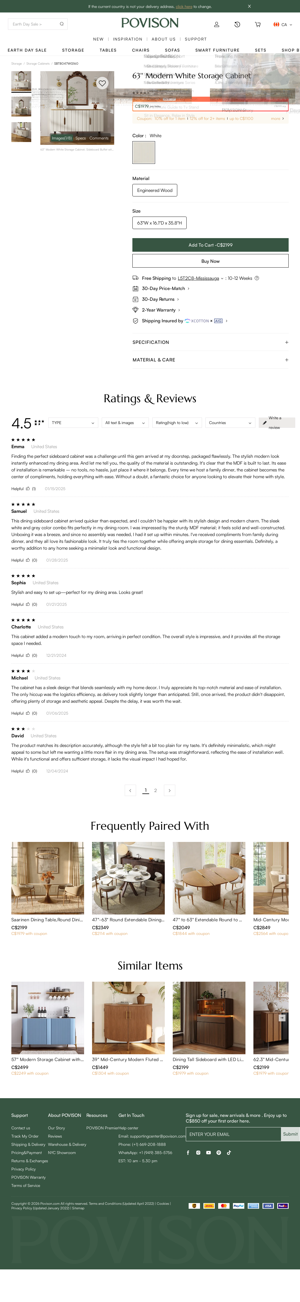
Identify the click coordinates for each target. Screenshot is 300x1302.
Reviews (55, 1136)
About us (164, 39)
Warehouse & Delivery (67, 1144)
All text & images (125, 422)
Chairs (141, 50)
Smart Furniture (217, 50)
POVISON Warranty (28, 1177)
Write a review (271, 423)
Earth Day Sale (27, 50)
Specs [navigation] (81, 138)
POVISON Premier (102, 1127)
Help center (128, 1127)
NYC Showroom (62, 1152)
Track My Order (25, 1136)
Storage (73, 50)
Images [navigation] (62, 138)
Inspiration (128, 39)
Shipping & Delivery (28, 1144)
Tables (108, 50)
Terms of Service (25, 1185)
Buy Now (210, 261)
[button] (210, 342)
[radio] (133, 92)
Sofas (172, 50)
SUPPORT (196, 39)
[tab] (210, 342)
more (275, 118)
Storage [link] (16, 63)
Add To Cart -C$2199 (211, 245)
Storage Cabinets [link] (38, 63)
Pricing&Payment (26, 1152)
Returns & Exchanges (29, 1160)
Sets (260, 50)
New (98, 39)
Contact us (20, 1127)
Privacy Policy (23, 1168)
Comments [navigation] (99, 138)
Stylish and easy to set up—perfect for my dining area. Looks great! (77, 592)
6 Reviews (159, 92)
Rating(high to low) (177, 422)
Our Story (56, 1127)
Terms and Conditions (121, 1203)
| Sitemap (77, 1208)
